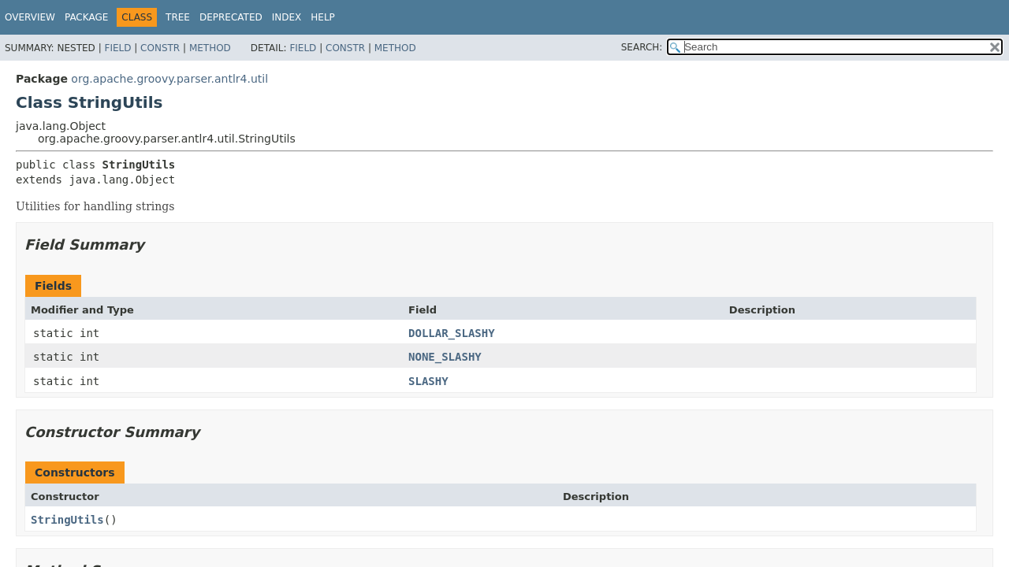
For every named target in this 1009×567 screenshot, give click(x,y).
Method (210, 48)
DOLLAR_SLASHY (451, 333)
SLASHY (428, 381)
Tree (178, 17)
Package (86, 17)
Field (117, 48)
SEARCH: (642, 47)
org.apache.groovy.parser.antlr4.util (169, 78)
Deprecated (230, 17)
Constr (160, 48)
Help (323, 17)
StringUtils (67, 519)
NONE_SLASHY (445, 356)
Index (287, 17)
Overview (30, 17)
